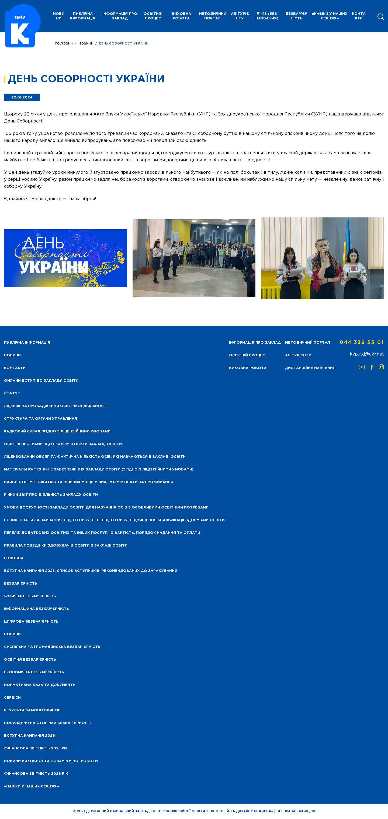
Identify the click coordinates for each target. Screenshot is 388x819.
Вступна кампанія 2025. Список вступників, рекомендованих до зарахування (90, 570)
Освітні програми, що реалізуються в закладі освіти (63, 444)
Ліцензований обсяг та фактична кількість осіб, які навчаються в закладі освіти (95, 456)
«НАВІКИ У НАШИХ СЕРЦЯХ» (330, 16)
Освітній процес (153, 16)
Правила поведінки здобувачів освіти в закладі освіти (65, 545)
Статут (12, 393)
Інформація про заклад (119, 16)
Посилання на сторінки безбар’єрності (47, 723)
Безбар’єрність (296, 16)
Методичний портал (212, 16)
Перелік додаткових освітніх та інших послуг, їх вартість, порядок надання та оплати (102, 532)
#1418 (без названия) (266, 16)
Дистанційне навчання (310, 368)
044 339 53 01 (362, 342)
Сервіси (12, 697)
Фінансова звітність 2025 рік (36, 748)
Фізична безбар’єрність (30, 596)
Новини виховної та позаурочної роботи (51, 761)
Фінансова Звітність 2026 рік (36, 773)
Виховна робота (181, 16)
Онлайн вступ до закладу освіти (41, 380)
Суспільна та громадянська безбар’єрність (52, 647)
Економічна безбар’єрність (34, 672)
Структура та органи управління (40, 418)
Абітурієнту (240, 16)
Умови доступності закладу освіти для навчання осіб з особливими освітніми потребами (106, 507)
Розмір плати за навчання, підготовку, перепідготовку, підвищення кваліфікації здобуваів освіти (114, 520)
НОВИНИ (58, 16)
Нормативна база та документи (39, 685)
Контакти (359, 16)
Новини (85, 43)
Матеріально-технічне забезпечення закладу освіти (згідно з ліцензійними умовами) (99, 469)
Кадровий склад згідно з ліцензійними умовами (57, 431)
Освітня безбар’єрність (30, 659)
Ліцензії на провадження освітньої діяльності (56, 406)
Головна (64, 43)
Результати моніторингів (32, 710)
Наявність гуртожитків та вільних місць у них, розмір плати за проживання (88, 482)
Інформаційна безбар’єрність (36, 609)
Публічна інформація (82, 16)
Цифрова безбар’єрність (31, 621)
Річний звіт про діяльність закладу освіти (51, 494)
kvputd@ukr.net (367, 354)
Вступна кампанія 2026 (29, 735)
